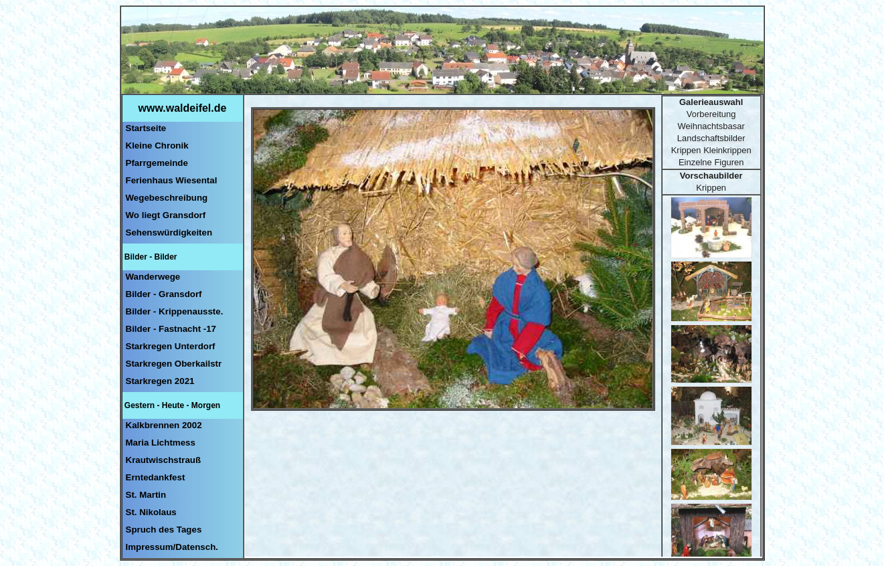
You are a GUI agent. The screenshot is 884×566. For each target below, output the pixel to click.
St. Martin (146, 495)
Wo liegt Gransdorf (166, 215)
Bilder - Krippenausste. (175, 311)
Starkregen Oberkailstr (174, 364)
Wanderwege (153, 277)
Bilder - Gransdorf (164, 294)
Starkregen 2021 (160, 381)
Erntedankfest (155, 477)
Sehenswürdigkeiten (169, 232)
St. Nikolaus (151, 512)
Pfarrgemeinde (157, 163)
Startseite (146, 128)
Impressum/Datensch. (172, 547)
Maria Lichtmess (160, 443)
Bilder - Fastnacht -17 (171, 329)
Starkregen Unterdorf (170, 346)
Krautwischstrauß (163, 460)
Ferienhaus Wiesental (171, 180)
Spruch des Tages (164, 530)
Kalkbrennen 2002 (164, 425)
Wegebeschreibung (167, 198)
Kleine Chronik (157, 145)
